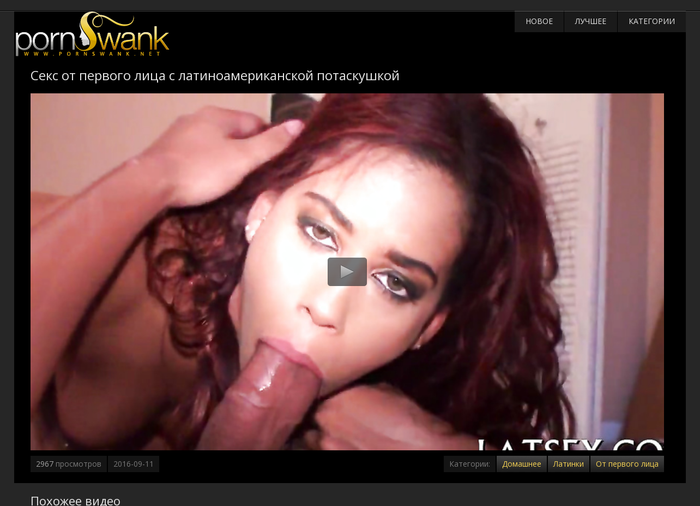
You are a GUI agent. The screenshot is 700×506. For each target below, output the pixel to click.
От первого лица (627, 464)
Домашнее (521, 464)
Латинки (568, 464)
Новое (539, 21)
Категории (652, 21)
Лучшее (590, 21)
